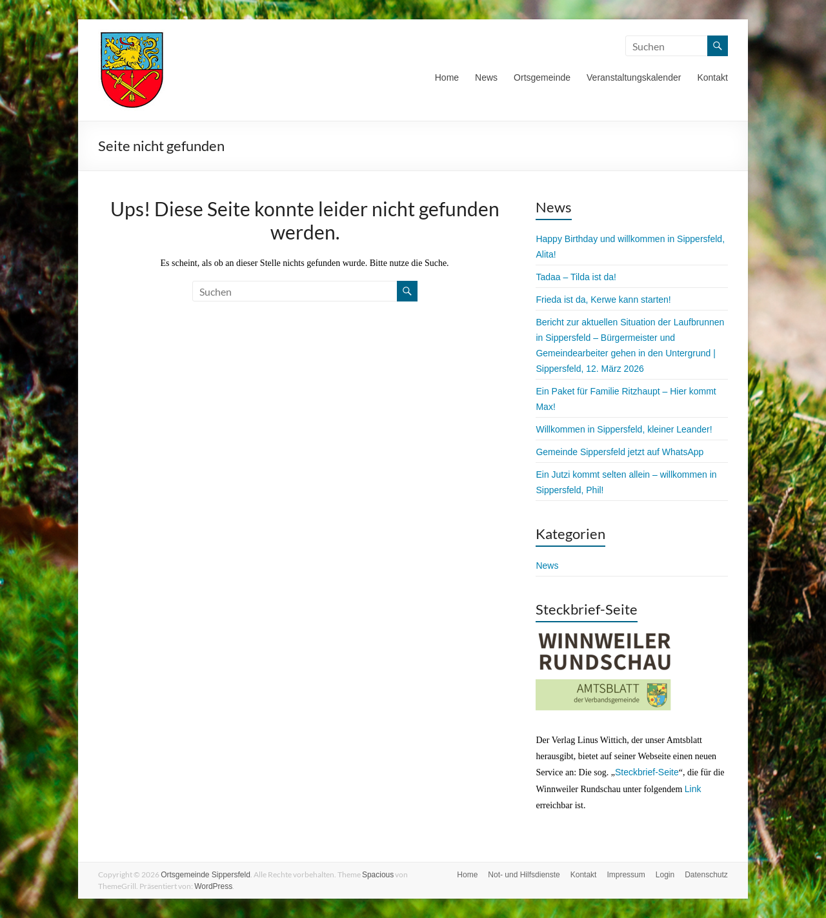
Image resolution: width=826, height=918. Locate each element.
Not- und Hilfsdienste (523, 874)
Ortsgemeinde (542, 77)
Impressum (626, 874)
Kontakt (712, 77)
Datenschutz (706, 874)
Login (665, 874)
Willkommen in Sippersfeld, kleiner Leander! (624, 429)
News (486, 77)
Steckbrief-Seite (647, 772)
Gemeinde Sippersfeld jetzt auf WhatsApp (619, 452)
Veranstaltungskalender (634, 77)
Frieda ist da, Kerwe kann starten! (603, 299)
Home (447, 77)
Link (693, 789)
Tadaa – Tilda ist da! (576, 277)
